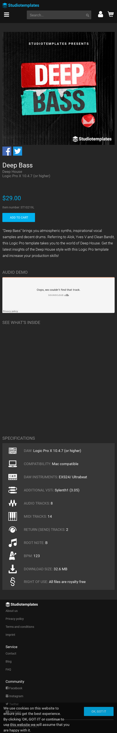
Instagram (14, 696)
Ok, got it (98, 711)
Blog (9, 661)
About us (12, 611)
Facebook (14, 688)
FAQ (8, 669)
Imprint (10, 634)
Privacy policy (15, 618)
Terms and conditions (20, 626)
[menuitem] (6, 13)
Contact (11, 653)
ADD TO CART (19, 217)
